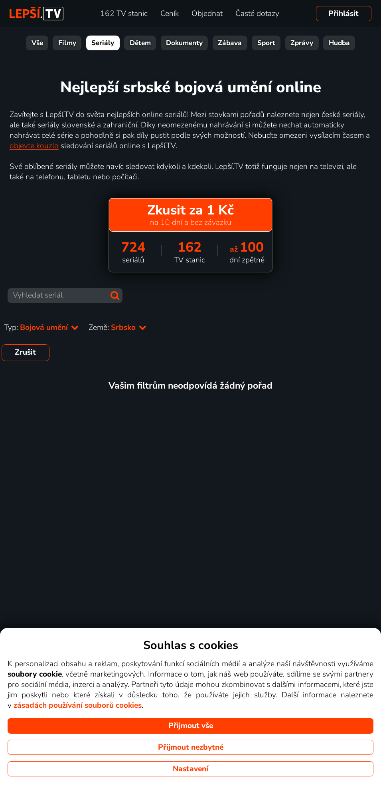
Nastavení (190, 769)
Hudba (339, 43)
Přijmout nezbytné (190, 747)
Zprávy (301, 43)
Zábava (230, 43)
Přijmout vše (190, 726)
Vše (37, 43)
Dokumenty (184, 43)
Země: (118, 327)
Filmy (67, 43)
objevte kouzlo (34, 146)
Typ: (41, 327)
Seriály (102, 43)
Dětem (140, 43)
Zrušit (25, 352)
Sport (266, 43)
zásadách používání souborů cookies (78, 705)
